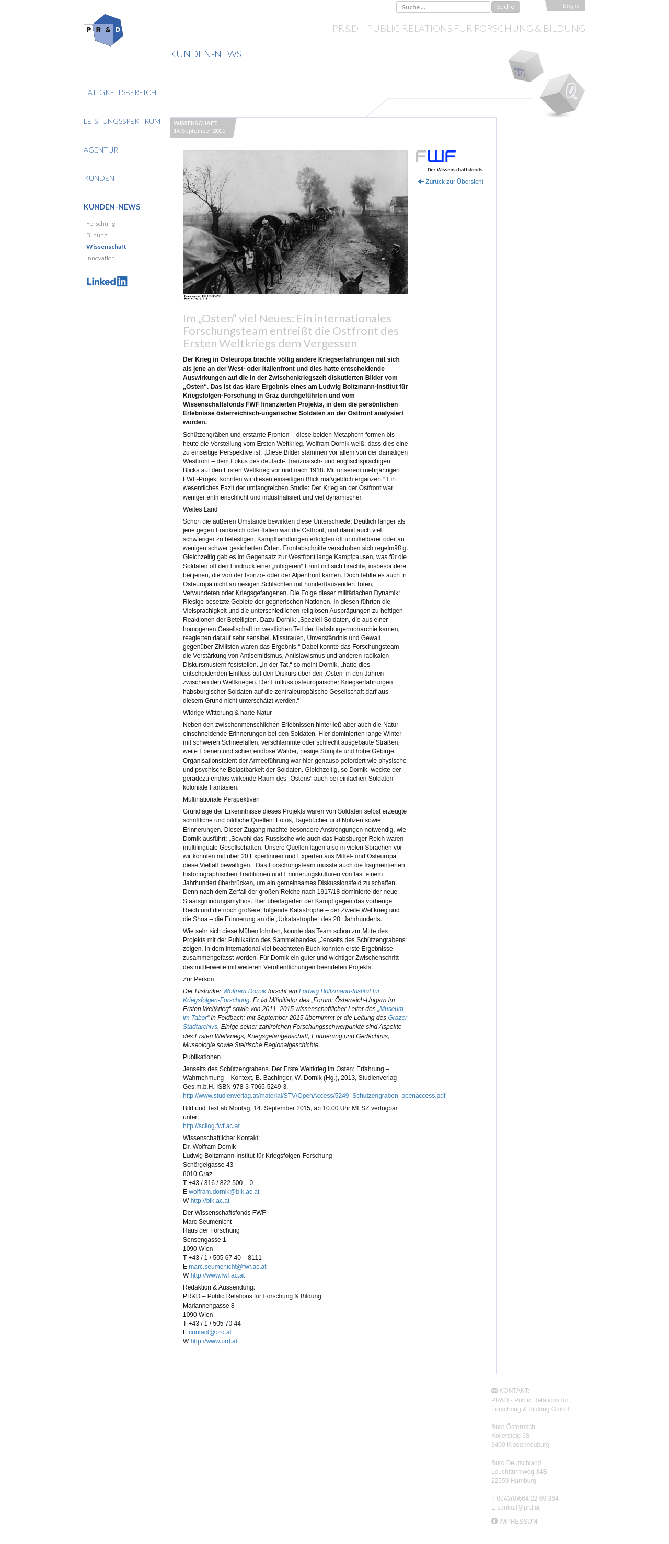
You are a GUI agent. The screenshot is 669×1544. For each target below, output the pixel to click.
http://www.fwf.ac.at (218, 1275)
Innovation (100, 258)
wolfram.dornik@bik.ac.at (224, 1191)
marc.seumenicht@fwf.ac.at (227, 1266)
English (573, 5)
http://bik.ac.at (210, 1200)
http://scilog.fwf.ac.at (211, 1126)
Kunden (99, 177)
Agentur (101, 149)
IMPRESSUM (518, 1521)
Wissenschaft (106, 246)
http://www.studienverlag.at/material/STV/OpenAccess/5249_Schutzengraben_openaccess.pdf (314, 1095)
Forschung (100, 223)
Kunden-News (112, 206)
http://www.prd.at (214, 1341)
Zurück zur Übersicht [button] (450, 181)
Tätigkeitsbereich (120, 92)
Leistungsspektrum (122, 121)
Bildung (96, 235)
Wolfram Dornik (245, 991)
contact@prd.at (210, 1332)
